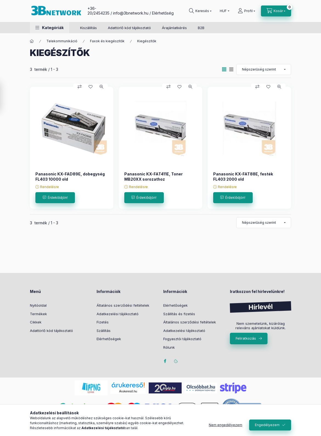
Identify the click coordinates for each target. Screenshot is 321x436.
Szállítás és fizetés (179, 314)
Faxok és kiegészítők (107, 41)
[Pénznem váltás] (223, 11)
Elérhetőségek (109, 339)
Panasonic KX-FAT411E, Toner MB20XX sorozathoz (153, 176)
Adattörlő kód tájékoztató (129, 28)
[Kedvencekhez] (90, 86)
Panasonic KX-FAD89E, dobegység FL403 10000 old (70, 176)
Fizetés (103, 322)
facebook (164, 361)
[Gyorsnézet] (101, 86)
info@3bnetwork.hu (130, 13)
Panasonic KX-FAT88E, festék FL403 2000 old (243, 176)
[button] (49, 27)
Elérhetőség (163, 13)
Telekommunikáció (61, 41)
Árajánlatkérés (174, 28)
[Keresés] (200, 10)
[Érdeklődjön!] (55, 197)
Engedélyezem (267, 425)
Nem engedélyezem (225, 425)
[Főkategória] (32, 41)
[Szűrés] (5, 96)
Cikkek (35, 322)
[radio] (231, 69)
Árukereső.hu (128, 391)
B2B (201, 28)
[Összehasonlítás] (79, 86)
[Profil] (246, 10)
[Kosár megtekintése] (276, 10)
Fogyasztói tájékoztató (182, 339)
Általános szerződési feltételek (123, 305)
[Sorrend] (263, 69)
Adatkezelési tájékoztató (118, 314)
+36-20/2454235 (98, 10)
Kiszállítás (88, 28)
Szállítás (104, 330)
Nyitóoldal (38, 305)
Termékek (38, 314)
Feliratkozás (246, 338)
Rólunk (169, 347)
